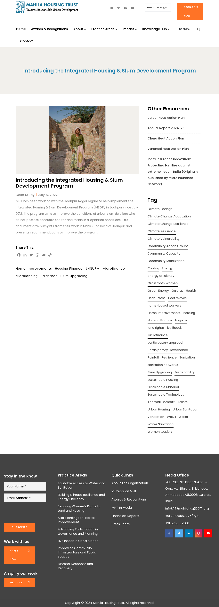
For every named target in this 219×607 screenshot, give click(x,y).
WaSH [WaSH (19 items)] (171, 417)
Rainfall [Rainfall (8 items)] (153, 357)
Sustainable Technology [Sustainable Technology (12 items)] (166, 394)
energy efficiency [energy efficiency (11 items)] (161, 276)
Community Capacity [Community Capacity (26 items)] (164, 253)
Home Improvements (34, 268)
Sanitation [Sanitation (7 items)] (187, 357)
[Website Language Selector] (158, 7)
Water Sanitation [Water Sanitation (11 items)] (161, 424)
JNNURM (92, 268)
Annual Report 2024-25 (166, 128)
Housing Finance (69, 268)
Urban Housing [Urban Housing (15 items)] (159, 409)
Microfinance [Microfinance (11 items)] (158, 335)
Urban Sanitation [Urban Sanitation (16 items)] (185, 409)
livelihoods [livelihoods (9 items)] (174, 327)
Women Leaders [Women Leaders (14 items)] (160, 431)
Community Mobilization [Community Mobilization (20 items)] (166, 261)
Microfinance (113, 268)
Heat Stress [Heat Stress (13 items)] (156, 298)
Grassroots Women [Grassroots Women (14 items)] (163, 283)
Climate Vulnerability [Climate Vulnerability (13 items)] (164, 238)
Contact (27, 41)
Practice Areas (104, 29)
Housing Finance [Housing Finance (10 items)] (160, 320)
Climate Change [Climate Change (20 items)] (160, 209)
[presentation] (33, 512)
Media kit (17, 582)
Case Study (25, 195)
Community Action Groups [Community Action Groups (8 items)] (168, 246)
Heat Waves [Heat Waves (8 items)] (177, 298)
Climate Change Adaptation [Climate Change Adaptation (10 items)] (169, 216)
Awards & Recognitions (49, 29)
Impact (130, 29)
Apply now (14, 555)
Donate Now (189, 11)
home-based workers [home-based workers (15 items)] (164, 305)
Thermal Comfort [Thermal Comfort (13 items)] (161, 402)
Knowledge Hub (156, 29)
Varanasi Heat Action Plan (168, 149)
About (79, 29)
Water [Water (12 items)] (183, 417)
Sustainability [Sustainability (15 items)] (184, 372)
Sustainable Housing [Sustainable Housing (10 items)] (163, 379)
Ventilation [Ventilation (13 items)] (156, 417)
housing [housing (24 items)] (189, 313)
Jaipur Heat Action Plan (166, 117)
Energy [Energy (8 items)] (167, 268)
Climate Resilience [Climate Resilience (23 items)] (162, 231)
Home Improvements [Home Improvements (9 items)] (164, 313)
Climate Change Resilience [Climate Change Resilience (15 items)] (168, 224)
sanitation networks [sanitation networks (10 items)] (163, 365)
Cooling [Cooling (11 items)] (153, 268)
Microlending (27, 276)
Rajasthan (49, 276)
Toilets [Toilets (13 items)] (182, 402)
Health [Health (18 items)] (191, 290)
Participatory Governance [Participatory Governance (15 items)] (168, 350)
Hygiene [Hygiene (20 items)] (181, 320)
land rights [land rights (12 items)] (156, 327)
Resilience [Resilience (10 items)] (169, 357)
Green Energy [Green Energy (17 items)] (158, 290)
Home (21, 29)
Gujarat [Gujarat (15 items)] (177, 290)
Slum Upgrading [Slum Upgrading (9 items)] (160, 372)
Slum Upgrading (74, 276)
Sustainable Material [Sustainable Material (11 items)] (163, 387)
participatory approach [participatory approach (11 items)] (166, 342)
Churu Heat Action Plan (166, 138)
